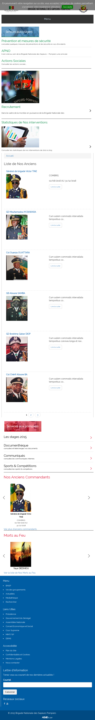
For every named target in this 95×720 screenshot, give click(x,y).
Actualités (10, 594)
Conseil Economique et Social (19, 626)
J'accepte (67, 7)
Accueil (10, 156)
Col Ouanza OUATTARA (18, 252)
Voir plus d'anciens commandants (20, 529)
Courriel (7, 680)
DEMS (8, 638)
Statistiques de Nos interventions (25, 122)
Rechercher (11, 602)
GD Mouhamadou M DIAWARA (21, 212)
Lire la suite (55, 187)
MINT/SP (10, 634)
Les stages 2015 (15, 437)
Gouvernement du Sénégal (18, 618)
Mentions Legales (14, 659)
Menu (47, 19)
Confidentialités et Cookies (18, 654)
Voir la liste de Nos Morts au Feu (19, 573)
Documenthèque (48, 446)
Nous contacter (13, 663)
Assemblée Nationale (15, 622)
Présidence (11, 614)
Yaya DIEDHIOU (21, 568)
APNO (44, 52)
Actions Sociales (44, 62)
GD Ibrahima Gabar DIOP (18, 334)
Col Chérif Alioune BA (16, 374)
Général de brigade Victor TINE (21, 171)
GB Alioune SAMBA (15, 293)
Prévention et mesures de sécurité (44, 42)
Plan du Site (11, 650)
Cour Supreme (12, 630)
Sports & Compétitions (48, 467)
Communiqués (48, 457)
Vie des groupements (15, 590)
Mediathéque (12, 598)
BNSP (8, 586)
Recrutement (11, 107)
